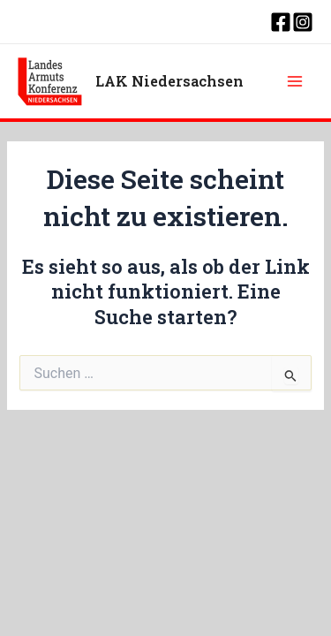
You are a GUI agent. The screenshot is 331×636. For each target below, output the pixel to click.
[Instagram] (302, 22)
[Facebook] (280, 22)
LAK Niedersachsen (169, 81)
